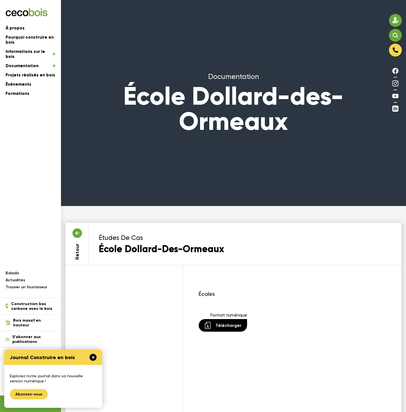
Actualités (15, 280)
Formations (17, 93)
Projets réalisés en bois (30, 75)
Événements (18, 84)
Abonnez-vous (28, 394)
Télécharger (222, 325)
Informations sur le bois (30, 54)
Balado (12, 273)
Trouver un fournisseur (26, 287)
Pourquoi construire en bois (30, 40)
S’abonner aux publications (23, 339)
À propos (15, 28)
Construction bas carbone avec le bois (29, 306)
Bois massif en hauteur (23, 322)
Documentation (30, 65)
